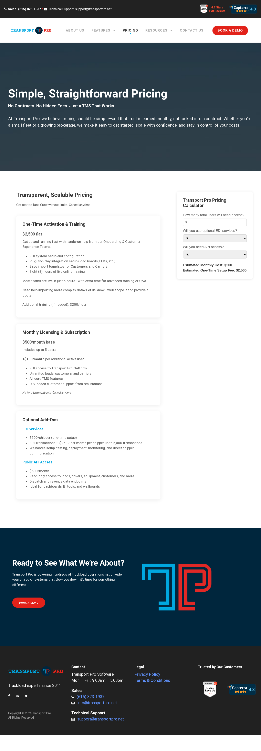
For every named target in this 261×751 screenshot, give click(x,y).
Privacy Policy (147, 674)
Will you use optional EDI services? (215, 235)
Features (101, 30)
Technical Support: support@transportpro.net (80, 9)
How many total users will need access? (215, 219)
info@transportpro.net (97, 702)
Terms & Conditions (152, 680)
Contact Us (191, 30)
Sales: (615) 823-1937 (24, 9)
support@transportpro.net (100, 719)
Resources (156, 30)
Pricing (130, 30)
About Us (75, 30)
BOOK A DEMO (230, 30)
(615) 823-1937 (90, 696)
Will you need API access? (215, 252)
